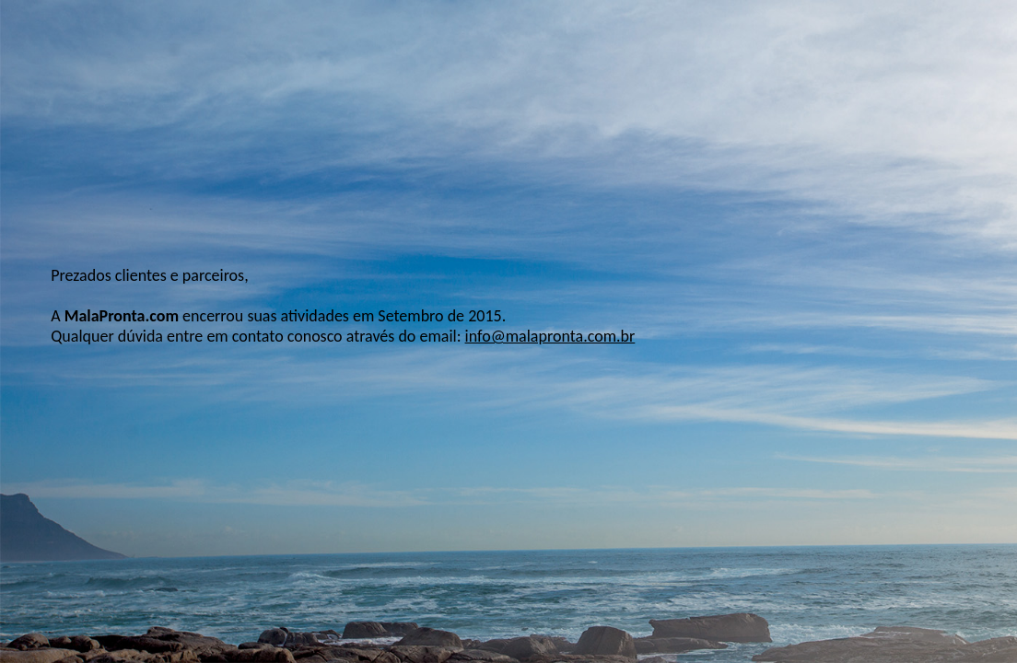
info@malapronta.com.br (550, 336)
